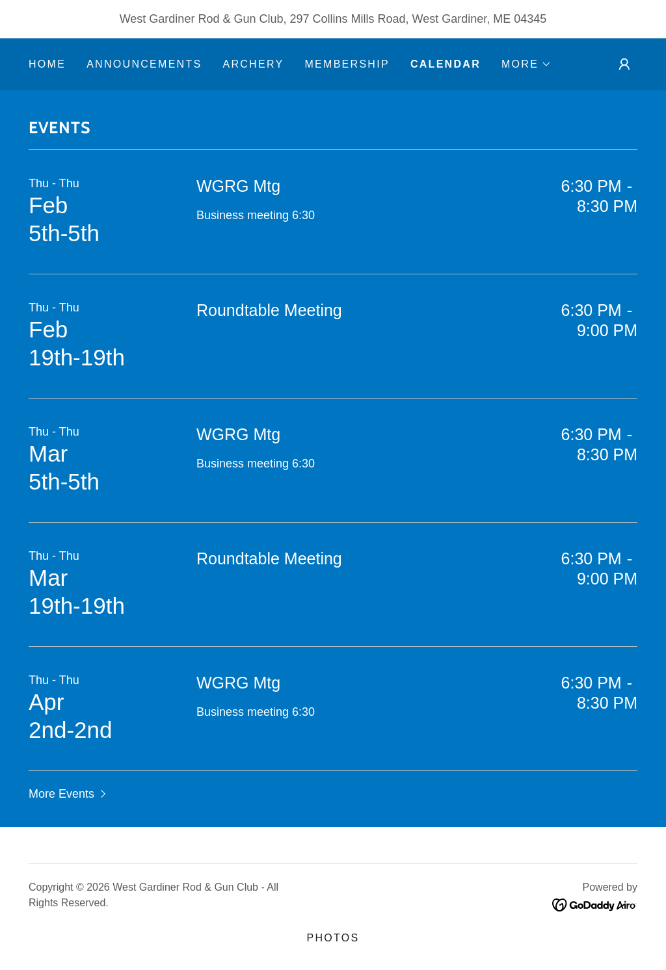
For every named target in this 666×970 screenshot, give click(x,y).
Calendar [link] (445, 64)
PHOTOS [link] (332, 937)
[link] (594, 904)
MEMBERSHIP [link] (346, 64)
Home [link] (47, 64)
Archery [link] (253, 64)
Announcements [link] (144, 64)
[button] (526, 64)
